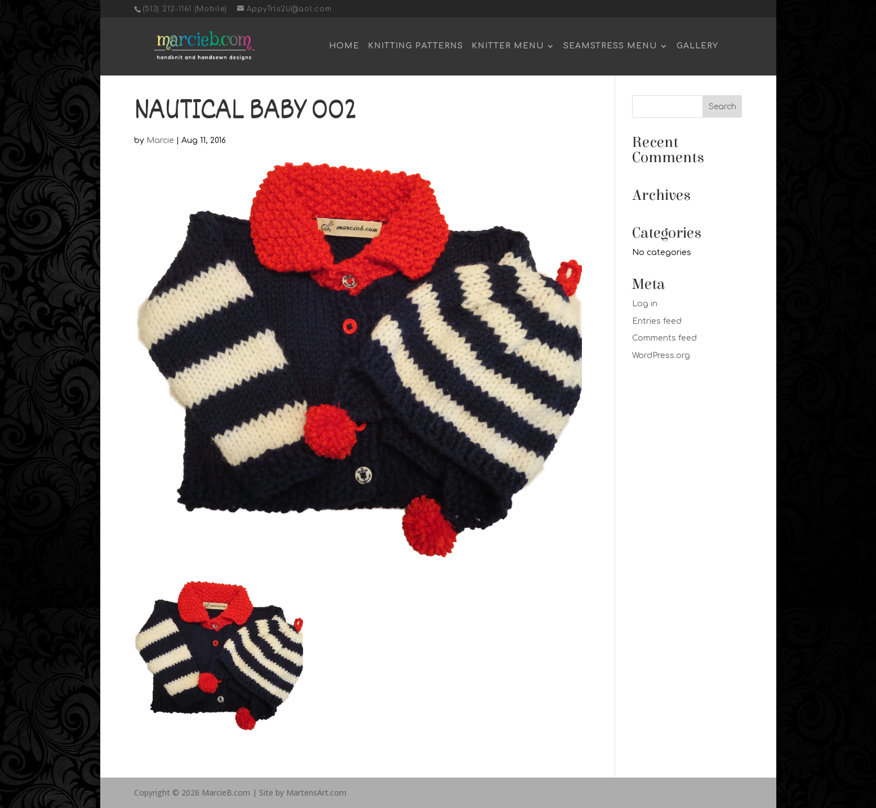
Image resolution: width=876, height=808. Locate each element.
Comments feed (664, 338)
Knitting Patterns (415, 46)
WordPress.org (661, 355)
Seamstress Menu (610, 46)
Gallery (697, 46)
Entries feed (657, 321)
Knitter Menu (508, 46)
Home (344, 46)
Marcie (160, 140)
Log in (644, 304)
